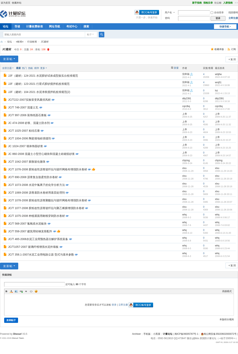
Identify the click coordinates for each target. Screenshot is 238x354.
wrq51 (218, 82)
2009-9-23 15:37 (223, 140)
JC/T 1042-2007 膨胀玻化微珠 (26, 161)
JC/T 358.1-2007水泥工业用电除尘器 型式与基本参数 (41, 254)
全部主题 (7, 68)
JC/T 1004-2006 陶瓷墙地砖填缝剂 (29, 138)
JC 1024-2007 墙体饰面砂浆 (25, 146)
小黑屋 (156, 334)
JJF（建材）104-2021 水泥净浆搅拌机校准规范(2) (39, 92)
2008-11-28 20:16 (223, 186)
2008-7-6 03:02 (222, 225)
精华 (36, 68)
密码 (167, 18)
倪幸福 (185, 74)
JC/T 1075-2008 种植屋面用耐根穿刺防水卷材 (36, 215)
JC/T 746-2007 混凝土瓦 (23, 107)
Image (16, 291)
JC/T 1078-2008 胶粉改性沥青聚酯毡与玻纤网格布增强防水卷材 (47, 200)
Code (31, 291)
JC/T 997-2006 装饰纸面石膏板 (27, 115)
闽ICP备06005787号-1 (186, 334)
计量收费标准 (34, 26)
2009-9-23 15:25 (223, 148)
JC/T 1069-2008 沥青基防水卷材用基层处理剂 (36, 192)
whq (184, 214)
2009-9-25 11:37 (223, 117)
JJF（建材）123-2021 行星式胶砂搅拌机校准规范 (39, 83)
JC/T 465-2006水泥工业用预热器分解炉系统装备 (38, 239)
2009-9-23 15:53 (223, 132)
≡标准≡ (19, 41)
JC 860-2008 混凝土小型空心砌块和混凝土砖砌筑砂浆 (41, 153)
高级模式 (227, 291)
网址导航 (54, 26)
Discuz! (17, 334)
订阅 (233, 49)
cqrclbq (186, 106)
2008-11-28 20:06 (223, 209)
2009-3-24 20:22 (223, 163)
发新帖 (8, 59)
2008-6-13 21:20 (223, 233)
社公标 (218, 2)
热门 (24, 68)
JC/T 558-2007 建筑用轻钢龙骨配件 (30, 231)
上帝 (184, 114)
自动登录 (217, 12)
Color (11, 291)
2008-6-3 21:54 (222, 256)
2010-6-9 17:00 (222, 109)
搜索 (86, 26)
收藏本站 (16, 2)
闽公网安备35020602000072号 (218, 334)
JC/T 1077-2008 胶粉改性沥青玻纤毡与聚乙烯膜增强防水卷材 (46, 208)
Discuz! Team (18, 338)
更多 (42, 68)
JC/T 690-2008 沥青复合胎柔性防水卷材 (33, 177)
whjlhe (218, 74)
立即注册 (233, 18)
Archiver (136, 334)
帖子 (89, 34)
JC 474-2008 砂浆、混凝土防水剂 (29, 122)
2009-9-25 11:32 (223, 124)
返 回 (233, 59)
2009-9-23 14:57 (223, 155)
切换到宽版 (236, 3)
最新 (18, 68)
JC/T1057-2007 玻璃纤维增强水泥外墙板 (33, 246)
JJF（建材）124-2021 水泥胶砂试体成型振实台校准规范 (43, 75)
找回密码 (233, 12)
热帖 (30, 68)
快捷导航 (224, 26)
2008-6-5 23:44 (222, 248)
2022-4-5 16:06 (222, 85)
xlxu (184, 168)
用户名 (168, 12)
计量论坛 (1, 42)
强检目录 (208, 2)
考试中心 (71, 26)
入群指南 (228, 2)
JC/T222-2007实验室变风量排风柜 (29, 99)
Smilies (36, 291)
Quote (26, 291)
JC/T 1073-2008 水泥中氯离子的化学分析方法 (36, 184)
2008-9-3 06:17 (222, 217)
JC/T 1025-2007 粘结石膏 (24, 130)
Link (21, 291)
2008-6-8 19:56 (222, 240)
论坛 (9, 41)
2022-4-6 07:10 (222, 77)
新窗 (176, 68)
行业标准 (32, 41)
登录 (114, 304)
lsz (216, 90)
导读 (17, 26)
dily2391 (186, 98)
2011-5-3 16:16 (222, 101)
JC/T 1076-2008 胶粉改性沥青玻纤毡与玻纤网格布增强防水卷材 (47, 169)
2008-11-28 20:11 (223, 194)
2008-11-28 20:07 (223, 202)
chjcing (186, 160)
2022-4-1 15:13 (222, 93)
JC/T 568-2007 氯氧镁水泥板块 (27, 223)
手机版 (147, 334)
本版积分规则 (227, 319)
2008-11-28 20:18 (223, 178)
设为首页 (5, 2)
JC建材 (6, 49)
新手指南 (197, 2)
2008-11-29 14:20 (223, 171)
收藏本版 (219, 49)
